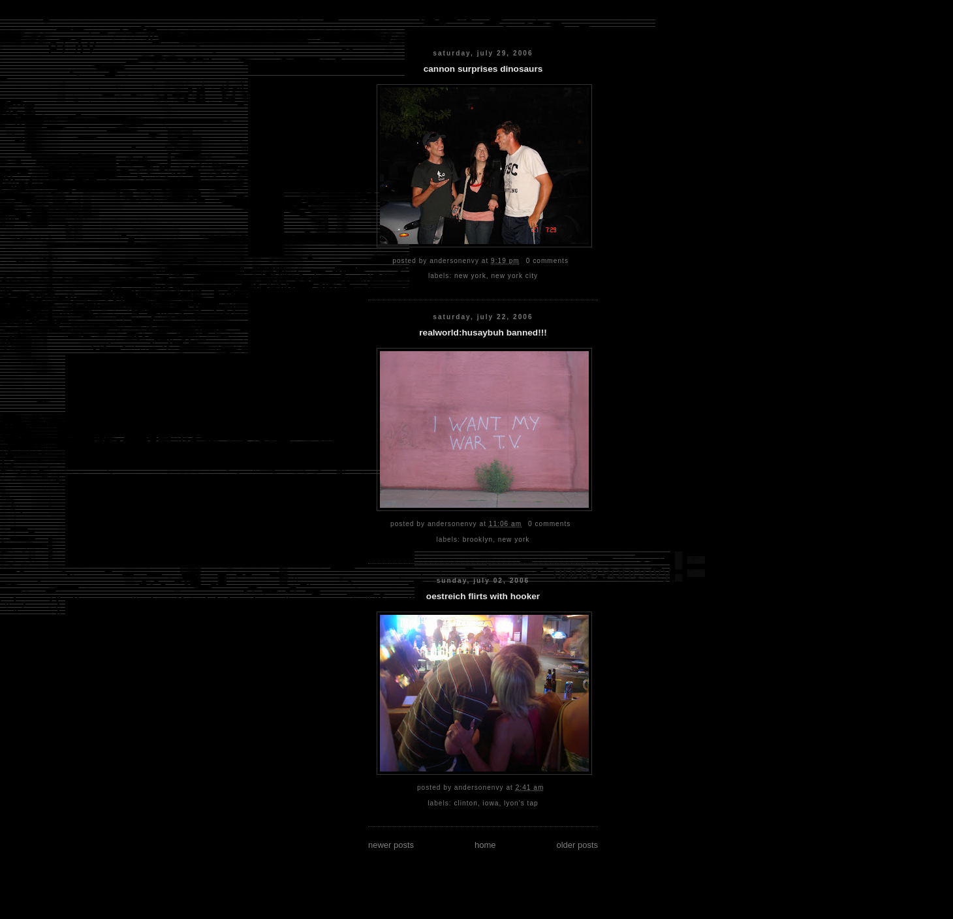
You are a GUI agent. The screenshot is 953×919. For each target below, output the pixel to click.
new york (470, 275)
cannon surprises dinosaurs (483, 69)
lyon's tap (521, 803)
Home (485, 845)
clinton (466, 803)
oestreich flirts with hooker (483, 596)
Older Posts (577, 845)
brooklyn (478, 539)
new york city (514, 275)
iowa (491, 803)
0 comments (547, 260)
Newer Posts (391, 845)
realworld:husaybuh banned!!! (483, 332)
